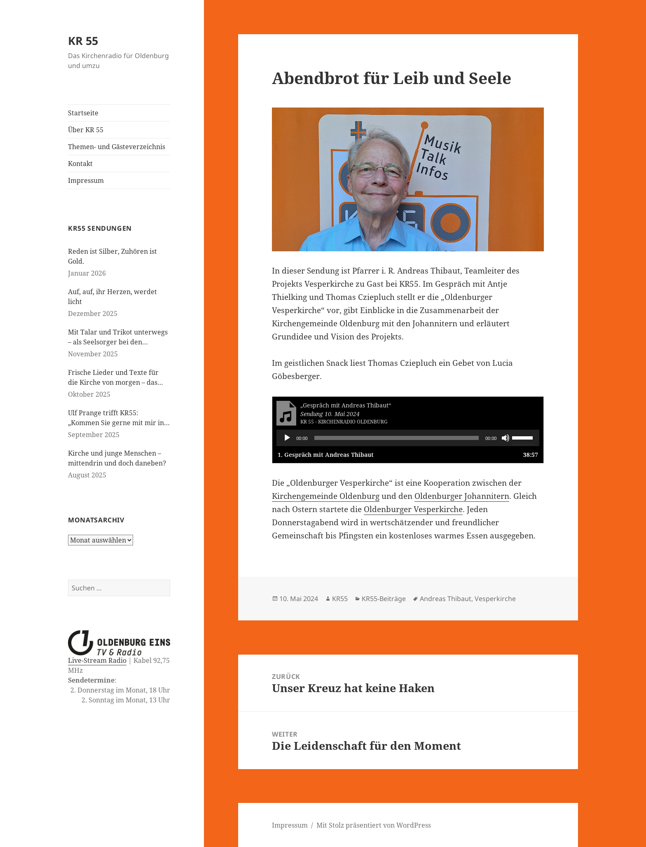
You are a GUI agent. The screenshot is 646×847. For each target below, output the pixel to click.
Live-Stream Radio (97, 660)
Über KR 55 (85, 129)
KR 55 (83, 40)
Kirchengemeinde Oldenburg (325, 496)
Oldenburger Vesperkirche (413, 509)
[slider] (396, 438)
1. (326, 455)
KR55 (340, 598)
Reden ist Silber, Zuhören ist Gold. (112, 256)
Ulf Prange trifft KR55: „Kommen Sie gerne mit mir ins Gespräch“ (117, 418)
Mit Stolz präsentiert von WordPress (373, 825)
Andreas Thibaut (445, 598)
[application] (407, 438)
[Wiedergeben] (287, 438)
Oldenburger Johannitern (461, 496)
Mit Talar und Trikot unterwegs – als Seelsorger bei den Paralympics (118, 337)
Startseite (83, 112)
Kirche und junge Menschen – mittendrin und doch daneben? (117, 458)
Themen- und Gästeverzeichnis (116, 146)
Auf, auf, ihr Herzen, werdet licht (112, 296)
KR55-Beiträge (384, 598)
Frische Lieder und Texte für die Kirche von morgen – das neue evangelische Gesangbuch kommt (117, 377)
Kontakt (80, 163)
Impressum (86, 180)
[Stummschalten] (505, 438)
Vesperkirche (495, 598)
